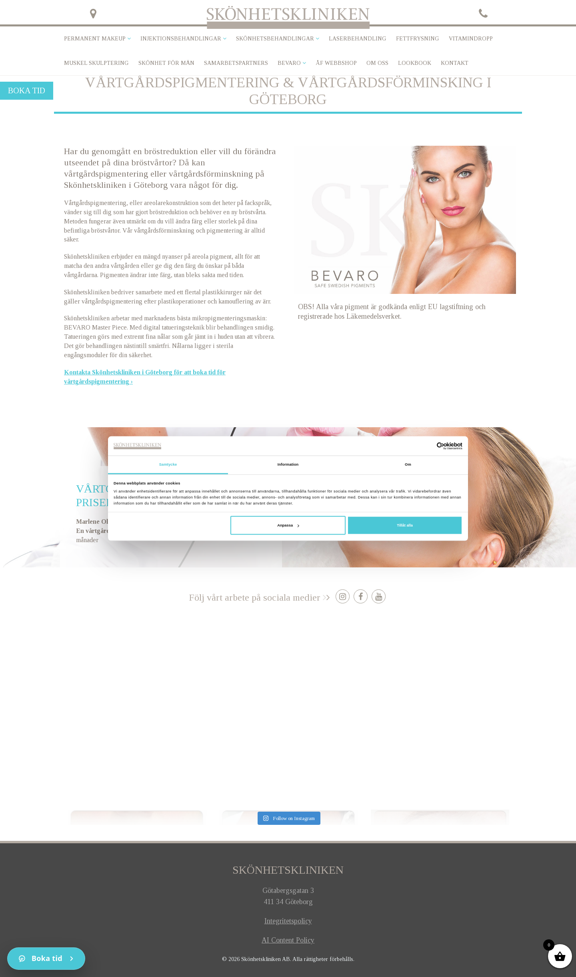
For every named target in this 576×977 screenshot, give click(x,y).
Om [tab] (408, 464)
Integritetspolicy (288, 921)
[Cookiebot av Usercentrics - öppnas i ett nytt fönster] (427, 446)
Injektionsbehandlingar (180, 39)
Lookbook (414, 63)
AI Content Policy (288, 940)
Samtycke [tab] (168, 464)
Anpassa (288, 525)
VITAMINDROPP (471, 39)
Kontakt (454, 63)
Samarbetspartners (236, 63)
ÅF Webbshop (336, 63)
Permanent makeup (95, 39)
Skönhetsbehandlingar (275, 39)
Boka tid (26, 90)
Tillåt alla (405, 525)
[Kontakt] (46, 958)
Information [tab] (288, 464)
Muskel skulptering (96, 63)
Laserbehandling (357, 39)
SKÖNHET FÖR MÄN (166, 63)
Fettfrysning (417, 39)
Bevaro (289, 63)
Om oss (377, 63)
